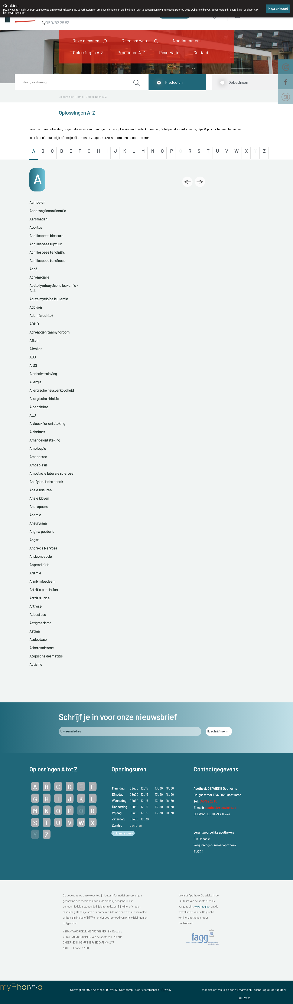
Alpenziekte (38, 407)
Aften (33, 340)
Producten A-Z (131, 52)
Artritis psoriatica (43, 589)
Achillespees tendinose (47, 260)
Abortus (35, 227)
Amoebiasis (38, 465)
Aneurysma (38, 523)
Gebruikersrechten (147, 989)
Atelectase (38, 639)
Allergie (35, 382)
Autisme (35, 664)
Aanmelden (253, 15)
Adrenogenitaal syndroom (49, 332)
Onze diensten (85, 40)
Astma (34, 631)
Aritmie (35, 573)
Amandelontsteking (44, 440)
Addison (35, 307)
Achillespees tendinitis (47, 252)
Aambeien (37, 202)
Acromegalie (39, 277)
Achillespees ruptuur (45, 244)
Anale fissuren (40, 490)
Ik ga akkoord (278, 9)
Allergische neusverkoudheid (51, 390)
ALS (32, 415)
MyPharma (241, 989)
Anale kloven (39, 498)
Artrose (35, 606)
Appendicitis (39, 564)
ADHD (34, 324)
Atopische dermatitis (46, 656)
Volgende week (123, 833)
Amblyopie (37, 448)
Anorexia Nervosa (43, 548)
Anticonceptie (40, 556)
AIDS (33, 365)
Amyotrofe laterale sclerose (51, 473)
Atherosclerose (41, 648)
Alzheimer (37, 432)
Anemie (35, 515)
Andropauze (38, 506)
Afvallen (35, 349)
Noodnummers (187, 40)
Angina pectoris (41, 531)
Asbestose (37, 614)
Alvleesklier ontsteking (47, 423)
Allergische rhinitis (44, 398)
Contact (200, 52)
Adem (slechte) (40, 315)
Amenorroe (38, 457)
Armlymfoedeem (42, 581)
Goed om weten (136, 40)
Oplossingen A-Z (88, 52)
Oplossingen (238, 82)
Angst (34, 540)
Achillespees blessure (46, 235)
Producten (174, 82)
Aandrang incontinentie (47, 211)
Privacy (166, 989)
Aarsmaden (38, 219)
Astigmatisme (40, 623)
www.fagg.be (201, 906)
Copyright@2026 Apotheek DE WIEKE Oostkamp (101, 989)
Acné (33, 269)
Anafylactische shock (46, 481)
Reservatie (169, 52)
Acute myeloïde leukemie (48, 299)
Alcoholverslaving (43, 373)
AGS (32, 357)
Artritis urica (39, 598)
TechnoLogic (260, 989)
